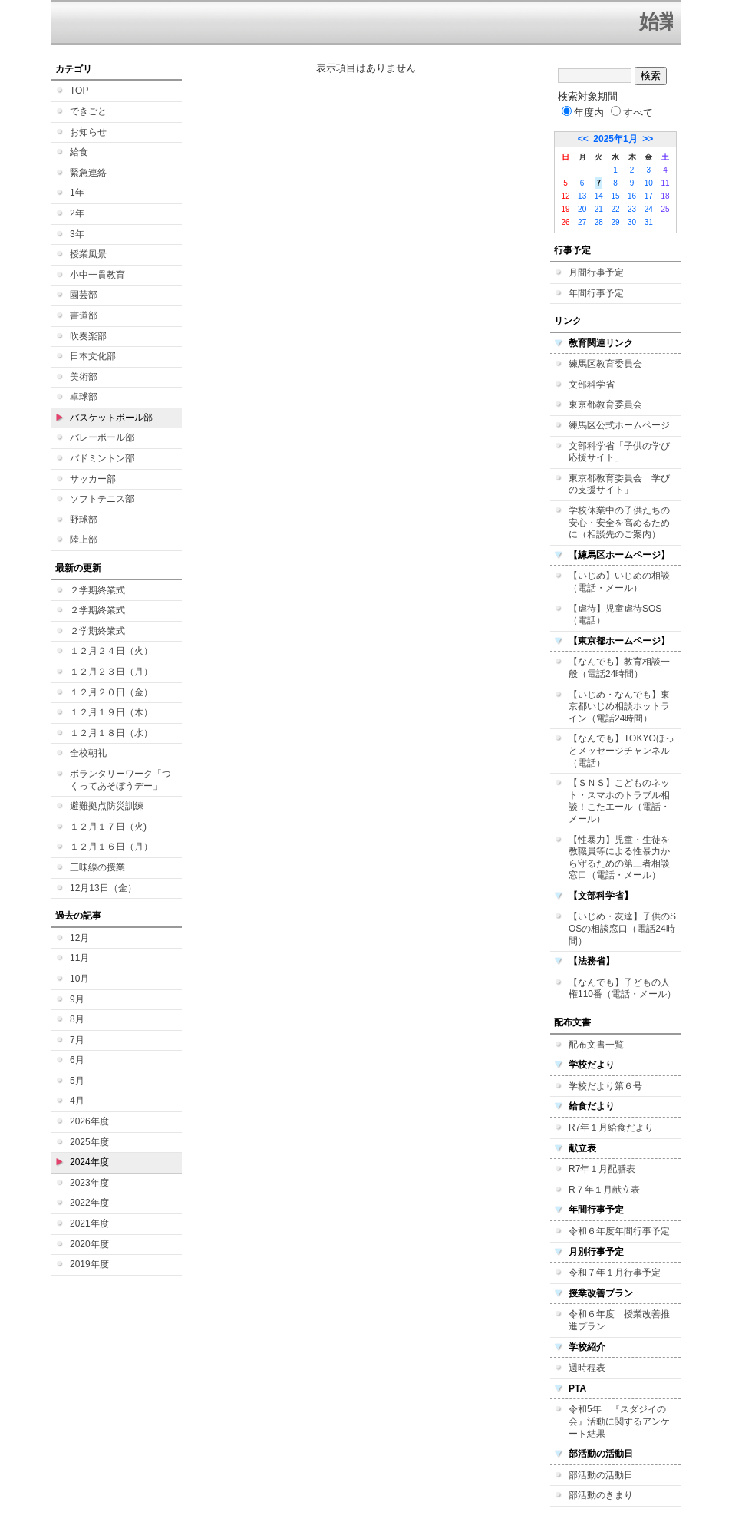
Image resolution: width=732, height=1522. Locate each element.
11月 (79, 957)
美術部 (83, 376)
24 (649, 209)
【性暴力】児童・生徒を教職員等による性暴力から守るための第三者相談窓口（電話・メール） (619, 857)
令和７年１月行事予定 (615, 1272)
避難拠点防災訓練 (106, 806)
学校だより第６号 (605, 1086)
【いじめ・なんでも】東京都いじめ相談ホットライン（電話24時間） (619, 706)
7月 (77, 1040)
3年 (77, 234)
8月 (77, 1019)
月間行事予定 (596, 272)
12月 (79, 938)
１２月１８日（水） (111, 733)
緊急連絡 (88, 172)
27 (582, 222)
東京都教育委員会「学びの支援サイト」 (619, 484)
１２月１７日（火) (108, 826)
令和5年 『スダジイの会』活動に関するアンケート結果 (619, 1421)
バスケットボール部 (111, 417)
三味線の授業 (97, 867)
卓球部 (83, 396)
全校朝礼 (88, 753)
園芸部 (83, 294)
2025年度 (89, 1142)
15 (615, 196)
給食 (79, 152)
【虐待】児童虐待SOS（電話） (615, 614)
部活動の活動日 (601, 1475)
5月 (77, 1080)
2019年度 (89, 1264)
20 (582, 209)
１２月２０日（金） (111, 692)
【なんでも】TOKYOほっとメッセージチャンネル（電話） (621, 750)
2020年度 (89, 1244)
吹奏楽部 (88, 336)
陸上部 (83, 539)
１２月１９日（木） (111, 712)
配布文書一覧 (596, 1044)
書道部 (83, 315)
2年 (77, 213)
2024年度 (89, 1162)
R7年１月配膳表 (602, 1169)
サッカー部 (93, 479)
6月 (77, 1060)
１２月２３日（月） (111, 671)
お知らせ (88, 132)
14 (599, 196)
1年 (77, 192)
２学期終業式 (97, 590)
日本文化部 (93, 356)
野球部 (83, 519)
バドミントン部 (102, 458)
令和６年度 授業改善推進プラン (619, 1320)
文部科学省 (592, 384)
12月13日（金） (103, 888)
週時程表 (587, 1367)
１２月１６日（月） (111, 846)
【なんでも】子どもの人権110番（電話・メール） (622, 988)
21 (599, 209)
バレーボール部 (102, 437)
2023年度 (89, 1182)
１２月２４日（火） (111, 650)
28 (599, 222)
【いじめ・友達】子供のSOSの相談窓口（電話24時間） (622, 928)
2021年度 (89, 1223)
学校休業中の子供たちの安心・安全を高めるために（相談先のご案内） (619, 522)
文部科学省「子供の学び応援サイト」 (619, 452)
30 (632, 222)
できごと (88, 111)
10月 (79, 978)
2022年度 (89, 1202)
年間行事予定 (596, 293)
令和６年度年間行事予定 (619, 1231)
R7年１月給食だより (611, 1127)
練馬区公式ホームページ (619, 425)
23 (632, 209)
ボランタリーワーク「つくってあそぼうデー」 (120, 779)
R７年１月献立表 (604, 1189)
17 (649, 196)
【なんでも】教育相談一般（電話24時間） (619, 667)
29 (615, 222)
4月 (77, 1100)
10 (649, 183)
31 (649, 222)
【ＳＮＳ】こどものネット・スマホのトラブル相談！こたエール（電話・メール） (619, 801)
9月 (77, 999)
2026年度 (89, 1121)
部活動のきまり (601, 1495)
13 (582, 196)
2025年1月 (615, 139)
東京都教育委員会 (605, 404)
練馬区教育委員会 (605, 363)
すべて (632, 112)
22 (615, 209)
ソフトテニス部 (102, 499)
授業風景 (88, 254)
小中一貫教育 (97, 274)
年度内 (583, 112)
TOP (79, 90)
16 (632, 196)
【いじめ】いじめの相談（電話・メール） (619, 581)
